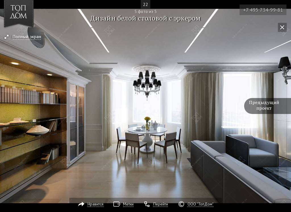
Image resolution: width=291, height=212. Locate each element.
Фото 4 (6, 106)
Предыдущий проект (264, 105)
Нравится (95, 204)
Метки (128, 204)
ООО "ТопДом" (200, 204)
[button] (25, 37)
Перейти (160, 204)
